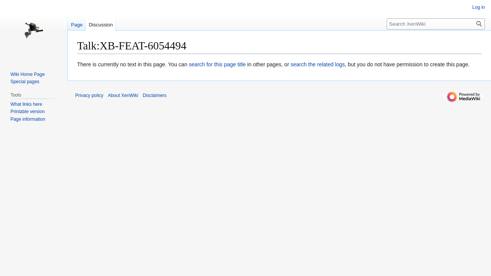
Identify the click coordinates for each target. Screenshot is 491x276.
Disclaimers (154, 95)
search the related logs (317, 64)
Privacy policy (89, 95)
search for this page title (217, 64)
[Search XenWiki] (436, 24)
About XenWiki (123, 95)
